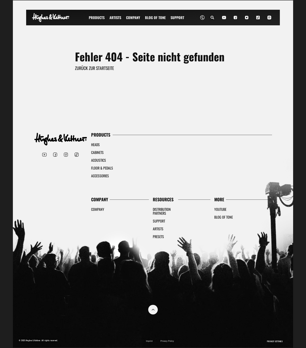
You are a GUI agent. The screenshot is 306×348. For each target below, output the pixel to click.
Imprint (149, 341)
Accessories (100, 175)
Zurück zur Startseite (94, 68)
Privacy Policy (167, 341)
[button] (212, 17)
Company (133, 17)
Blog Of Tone (155, 17)
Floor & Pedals (102, 167)
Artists (115, 17)
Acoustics (98, 160)
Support (177, 17)
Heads (95, 144)
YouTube (220, 209)
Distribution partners (162, 211)
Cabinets (97, 152)
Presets (158, 236)
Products (97, 17)
